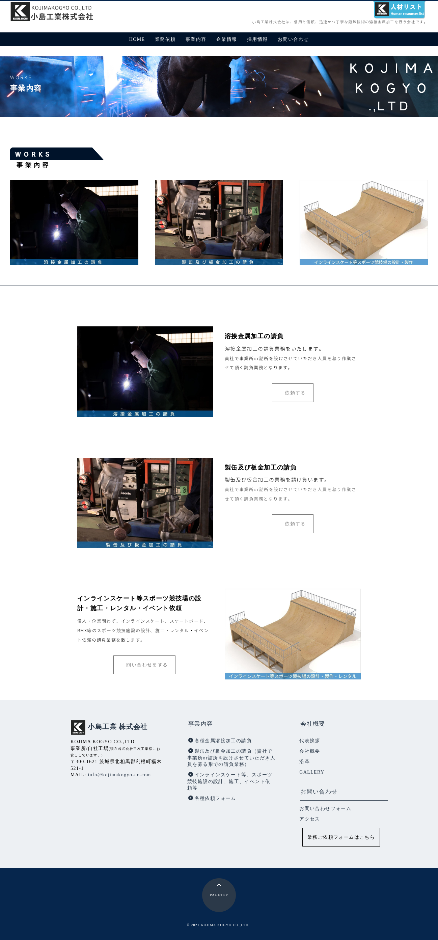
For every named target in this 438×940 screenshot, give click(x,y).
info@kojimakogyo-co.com (119, 774)
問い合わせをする (147, 665)
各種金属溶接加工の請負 (220, 740)
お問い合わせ (293, 39)
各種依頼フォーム (212, 798)
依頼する (295, 393)
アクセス (309, 819)
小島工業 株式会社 (118, 726)
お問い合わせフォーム (325, 808)
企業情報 (226, 39)
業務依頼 (165, 39)
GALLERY (311, 772)
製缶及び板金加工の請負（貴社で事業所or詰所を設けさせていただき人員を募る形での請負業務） (231, 758)
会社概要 (312, 724)
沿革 (304, 761)
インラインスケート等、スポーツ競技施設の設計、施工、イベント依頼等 (229, 781)
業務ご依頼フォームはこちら (341, 837)
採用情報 (257, 39)
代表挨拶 (309, 740)
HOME (137, 39)
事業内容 (196, 39)
